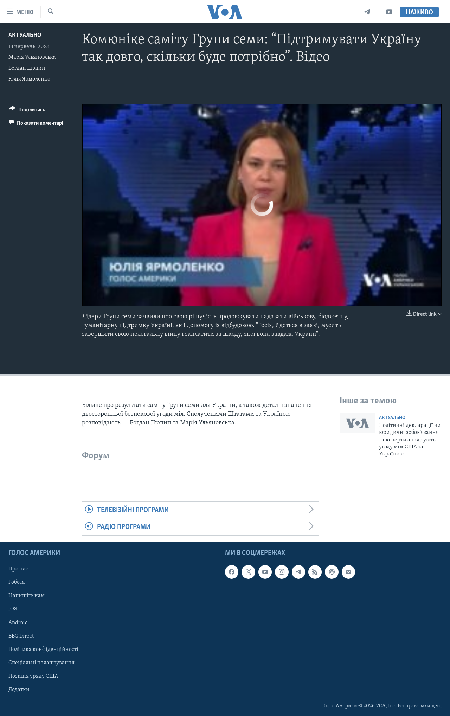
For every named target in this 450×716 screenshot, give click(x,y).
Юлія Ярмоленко (29, 79)
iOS (12, 609)
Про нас (18, 569)
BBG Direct (21, 636)
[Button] (27, 111)
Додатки (19, 689)
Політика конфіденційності (43, 649)
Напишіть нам (26, 596)
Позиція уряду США (33, 676)
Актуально (24, 35)
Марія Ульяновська (32, 57)
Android (18, 623)
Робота (16, 582)
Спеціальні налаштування (41, 663)
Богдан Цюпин (26, 68)
